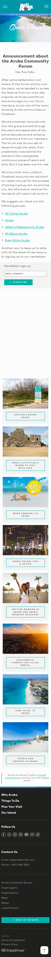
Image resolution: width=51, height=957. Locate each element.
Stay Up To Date (25, 920)
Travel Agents (9, 887)
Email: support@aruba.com (17, 859)
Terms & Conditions (13, 940)
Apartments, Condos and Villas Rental (25, 662)
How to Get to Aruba (25, 711)
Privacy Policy (9, 944)
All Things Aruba (16, 213)
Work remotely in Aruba (25, 514)
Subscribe (18, 282)
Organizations (9, 892)
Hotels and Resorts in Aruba (25, 759)
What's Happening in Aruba (24, 227)
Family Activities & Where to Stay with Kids (25, 465)
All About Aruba (16, 233)
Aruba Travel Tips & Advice (25, 562)
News (4, 897)
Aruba (9, 220)
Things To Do (10, 800)
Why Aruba (9, 794)
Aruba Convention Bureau (17, 882)
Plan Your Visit (11, 806)
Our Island (8, 812)
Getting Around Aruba (25, 416)
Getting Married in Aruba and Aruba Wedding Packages (25, 612)
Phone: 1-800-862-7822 (15, 864)
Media (5, 902)
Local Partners (10, 907)
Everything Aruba (17, 240)
